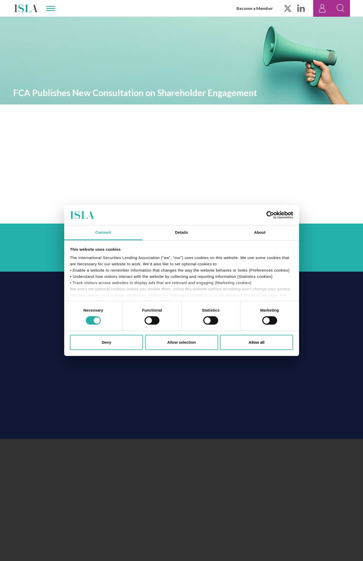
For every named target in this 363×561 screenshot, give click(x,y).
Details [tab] (181, 232)
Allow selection (181, 342)
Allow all (257, 342)
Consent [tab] (103, 232)
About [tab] (260, 232)
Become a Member (254, 8)
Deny (106, 342)
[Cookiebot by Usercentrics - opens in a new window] (270, 215)
